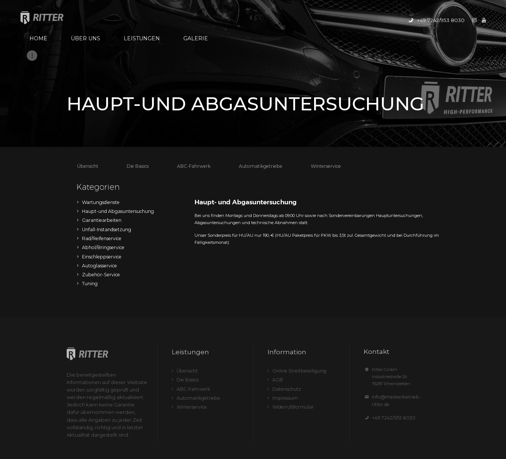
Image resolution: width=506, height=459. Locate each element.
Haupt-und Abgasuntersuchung (114, 175)
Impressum (283, 351)
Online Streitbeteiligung (296, 327)
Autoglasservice (97, 224)
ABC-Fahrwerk (188, 131)
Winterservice (310, 131)
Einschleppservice (100, 216)
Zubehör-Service (98, 232)
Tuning (89, 240)
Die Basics (135, 131)
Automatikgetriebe (249, 131)
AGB (277, 335)
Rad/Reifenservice (100, 199)
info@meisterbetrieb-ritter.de (400, 353)
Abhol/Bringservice (101, 208)
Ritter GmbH (226, 441)
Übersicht (87, 131)
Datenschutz (285, 343)
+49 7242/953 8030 (390, 366)
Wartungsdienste (99, 167)
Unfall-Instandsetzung (104, 191)
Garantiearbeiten (98, 183)
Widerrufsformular (290, 359)
